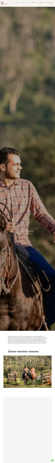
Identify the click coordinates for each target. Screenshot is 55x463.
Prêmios (51, 4)
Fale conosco (41, 2)
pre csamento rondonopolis (22, 351)
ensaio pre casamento (12, 351)
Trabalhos (23, 2)
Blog (29, 2)
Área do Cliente (50, 2)
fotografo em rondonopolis (33, 351)
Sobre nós (34, 2)
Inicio (17, 2)
